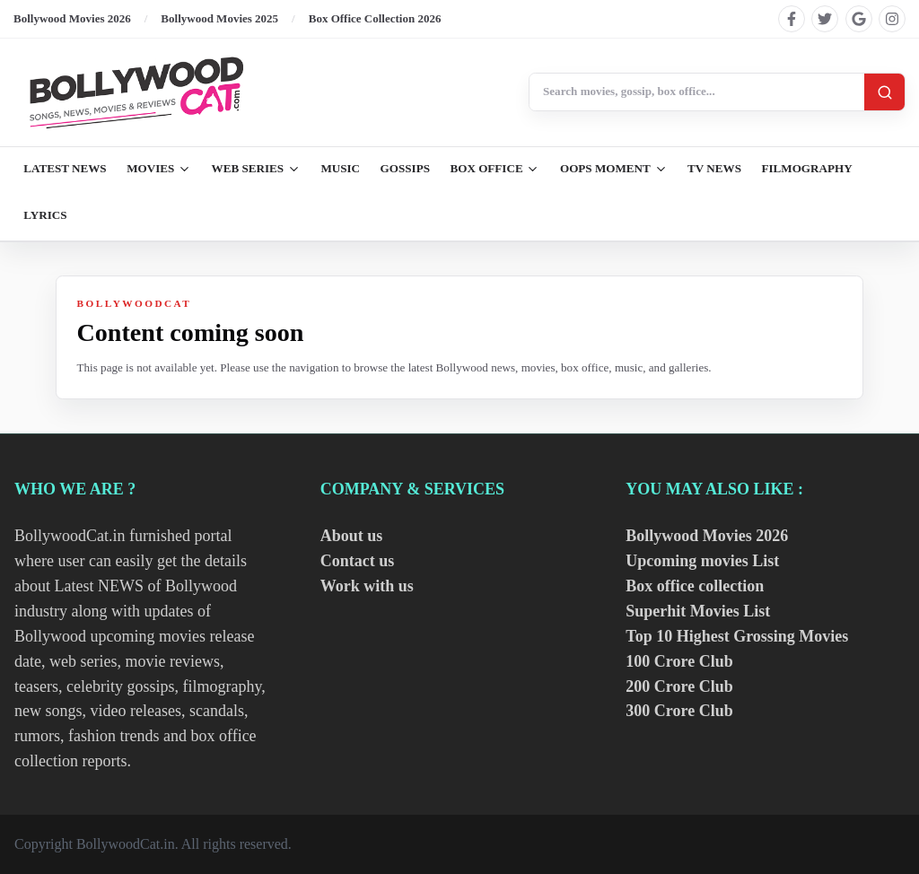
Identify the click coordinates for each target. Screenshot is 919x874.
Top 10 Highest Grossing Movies (737, 636)
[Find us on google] (858, 18)
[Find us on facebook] (791, 18)
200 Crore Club (679, 686)
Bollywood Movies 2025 (219, 18)
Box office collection (695, 586)
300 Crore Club (679, 711)
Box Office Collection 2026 (375, 18)
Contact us (357, 561)
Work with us (367, 586)
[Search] (884, 92)
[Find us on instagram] (892, 18)
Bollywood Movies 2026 (72, 18)
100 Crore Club (679, 661)
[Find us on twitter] (824, 18)
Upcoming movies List (702, 561)
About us (351, 536)
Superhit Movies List (698, 611)
